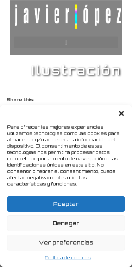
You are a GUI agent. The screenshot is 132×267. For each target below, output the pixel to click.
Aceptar (66, 204)
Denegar (66, 223)
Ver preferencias (66, 242)
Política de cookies (68, 257)
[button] (121, 113)
